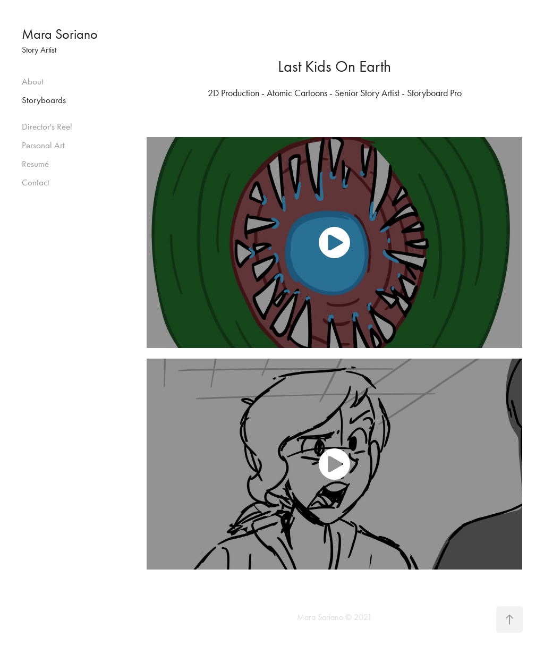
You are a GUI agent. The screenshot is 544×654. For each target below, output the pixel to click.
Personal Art (43, 145)
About (33, 81)
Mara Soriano (60, 34)
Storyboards (44, 100)
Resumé (35, 163)
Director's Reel (47, 126)
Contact (35, 182)
